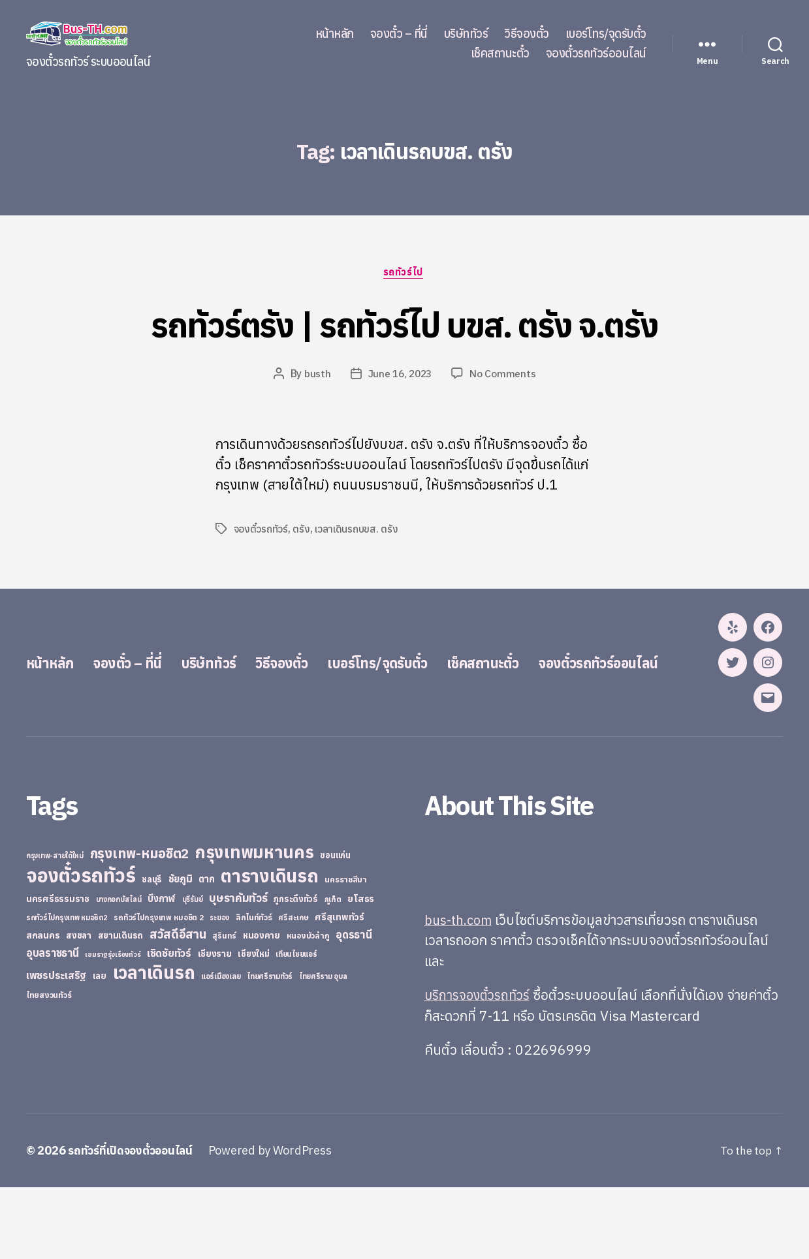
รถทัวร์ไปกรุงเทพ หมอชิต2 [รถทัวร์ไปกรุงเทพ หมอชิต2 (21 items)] (67, 989)
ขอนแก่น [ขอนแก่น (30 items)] (335, 927)
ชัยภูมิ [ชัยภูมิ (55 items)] (180, 950)
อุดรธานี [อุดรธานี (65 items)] (354, 1006)
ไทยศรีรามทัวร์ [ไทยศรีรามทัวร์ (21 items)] (270, 1048)
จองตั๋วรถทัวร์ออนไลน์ (596, 53)
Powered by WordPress (277, 1222)
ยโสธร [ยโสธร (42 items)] (360, 970)
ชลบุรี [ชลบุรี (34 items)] (152, 951)
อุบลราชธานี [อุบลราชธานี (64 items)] (52, 1024)
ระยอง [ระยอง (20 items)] (219, 989)
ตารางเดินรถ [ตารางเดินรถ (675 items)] (269, 947)
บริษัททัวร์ (466, 34)
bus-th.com (460, 991)
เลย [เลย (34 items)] (99, 1047)
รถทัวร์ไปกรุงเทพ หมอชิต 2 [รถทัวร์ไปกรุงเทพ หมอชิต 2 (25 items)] (158, 989)
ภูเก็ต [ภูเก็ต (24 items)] (333, 971)
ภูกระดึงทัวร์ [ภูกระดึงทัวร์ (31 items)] (296, 970)
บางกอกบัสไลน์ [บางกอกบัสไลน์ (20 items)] (119, 971)
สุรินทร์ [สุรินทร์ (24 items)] (224, 1007)
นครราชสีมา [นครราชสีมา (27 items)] (346, 951)
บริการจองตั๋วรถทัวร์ (479, 1067)
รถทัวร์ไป (404, 273)
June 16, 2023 (400, 375)
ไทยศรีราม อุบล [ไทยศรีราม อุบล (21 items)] (323, 1048)
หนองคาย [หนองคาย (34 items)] (261, 1007)
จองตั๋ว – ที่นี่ (399, 34)
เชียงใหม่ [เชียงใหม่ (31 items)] (253, 1025)
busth (316, 375)
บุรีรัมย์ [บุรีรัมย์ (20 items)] (192, 971)
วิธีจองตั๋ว (526, 34)
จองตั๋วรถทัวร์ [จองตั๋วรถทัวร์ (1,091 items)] (80, 947)
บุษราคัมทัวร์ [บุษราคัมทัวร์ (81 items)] (238, 969)
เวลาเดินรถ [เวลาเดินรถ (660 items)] (154, 1044)
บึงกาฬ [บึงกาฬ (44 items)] (162, 970)
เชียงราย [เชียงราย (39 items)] (215, 1025)
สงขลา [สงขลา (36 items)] (78, 1007)
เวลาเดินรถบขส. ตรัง (357, 529)
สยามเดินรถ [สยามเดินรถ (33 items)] (121, 1007)
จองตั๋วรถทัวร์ (261, 529)
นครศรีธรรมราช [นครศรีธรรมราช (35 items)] (57, 970)
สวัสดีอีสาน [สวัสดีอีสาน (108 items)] (178, 1006)
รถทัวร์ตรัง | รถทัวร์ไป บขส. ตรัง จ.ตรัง (404, 323)
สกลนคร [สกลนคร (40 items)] (42, 1007)
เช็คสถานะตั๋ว (500, 53)
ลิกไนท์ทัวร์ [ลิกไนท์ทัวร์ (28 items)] (254, 989)
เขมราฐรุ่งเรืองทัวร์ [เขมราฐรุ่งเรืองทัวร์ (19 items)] (112, 1026)
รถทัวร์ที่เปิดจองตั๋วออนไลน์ (134, 1222)
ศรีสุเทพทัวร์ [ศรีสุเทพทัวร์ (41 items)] (339, 989)
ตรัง (301, 529)
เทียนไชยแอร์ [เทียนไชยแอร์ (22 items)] (296, 1026)
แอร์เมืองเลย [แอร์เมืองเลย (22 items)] (220, 1048)
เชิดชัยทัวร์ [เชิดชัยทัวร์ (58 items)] (169, 1024)
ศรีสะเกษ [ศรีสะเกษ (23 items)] (293, 989)
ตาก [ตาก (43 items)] (206, 950)
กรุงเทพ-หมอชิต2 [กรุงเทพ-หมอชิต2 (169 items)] (139, 925)
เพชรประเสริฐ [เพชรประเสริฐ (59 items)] (56, 1046)
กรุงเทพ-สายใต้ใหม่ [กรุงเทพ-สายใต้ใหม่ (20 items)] (55, 927)
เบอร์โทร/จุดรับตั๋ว (605, 34)
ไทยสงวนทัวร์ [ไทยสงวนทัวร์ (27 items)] (48, 1066)
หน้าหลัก (334, 34)
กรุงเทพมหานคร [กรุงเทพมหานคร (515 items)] (254, 924)
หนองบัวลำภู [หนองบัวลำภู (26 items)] (308, 1007)
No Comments (505, 375)
